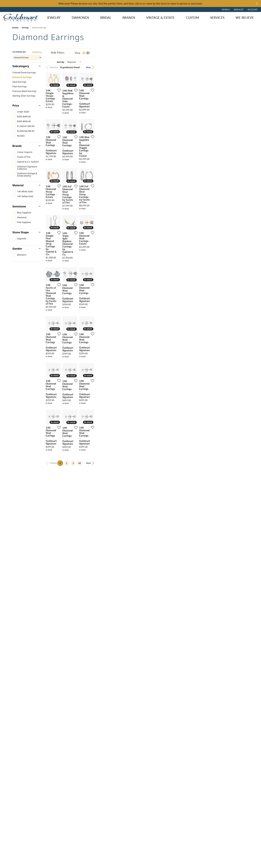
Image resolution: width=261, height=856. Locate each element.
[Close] (257, 3)
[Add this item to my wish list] (109, 141)
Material (18, 185)
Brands (128, 17)
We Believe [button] (245, 17)
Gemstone (19, 206)
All (157, 746)
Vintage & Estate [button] (160, 17)
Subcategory (20, 66)
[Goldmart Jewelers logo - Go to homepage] (21, 17)
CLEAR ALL (37, 52)
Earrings (25, 27)
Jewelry (15, 27)
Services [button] (217, 17)
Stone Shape (20, 232)
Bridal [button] (105, 17)
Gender (17, 248)
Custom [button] (192, 17)
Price (15, 105)
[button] (225, 9)
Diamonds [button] (80, 17)
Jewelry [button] (54, 17)
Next (243, 67)
